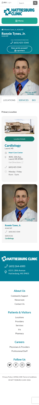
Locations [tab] (9, 100)
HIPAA (16, 377)
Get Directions (16, 162)
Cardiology (13, 145)
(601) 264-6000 (17, 266)
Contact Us (20, 304)
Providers (19, 321)
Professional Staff (19, 351)
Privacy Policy (7, 377)
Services (19, 325)
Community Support (19, 296)
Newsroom (19, 300)
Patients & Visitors (19, 312)
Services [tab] (23, 100)
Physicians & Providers (19, 347)
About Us (19, 290)
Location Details (19, 139)
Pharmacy (19, 333)
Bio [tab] (34, 100)
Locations (19, 317)
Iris (19, 329)
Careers (19, 342)
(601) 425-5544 (20, 42)
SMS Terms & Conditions (28, 377)
